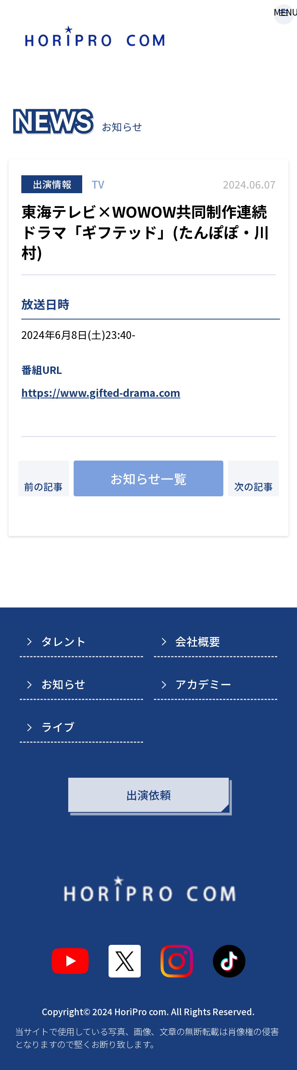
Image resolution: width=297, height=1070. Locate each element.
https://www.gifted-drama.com (100, 392)
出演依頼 (148, 795)
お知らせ (63, 684)
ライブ (58, 727)
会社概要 (197, 641)
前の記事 (43, 486)
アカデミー (203, 684)
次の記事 (253, 486)
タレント (63, 641)
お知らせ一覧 (148, 478)
